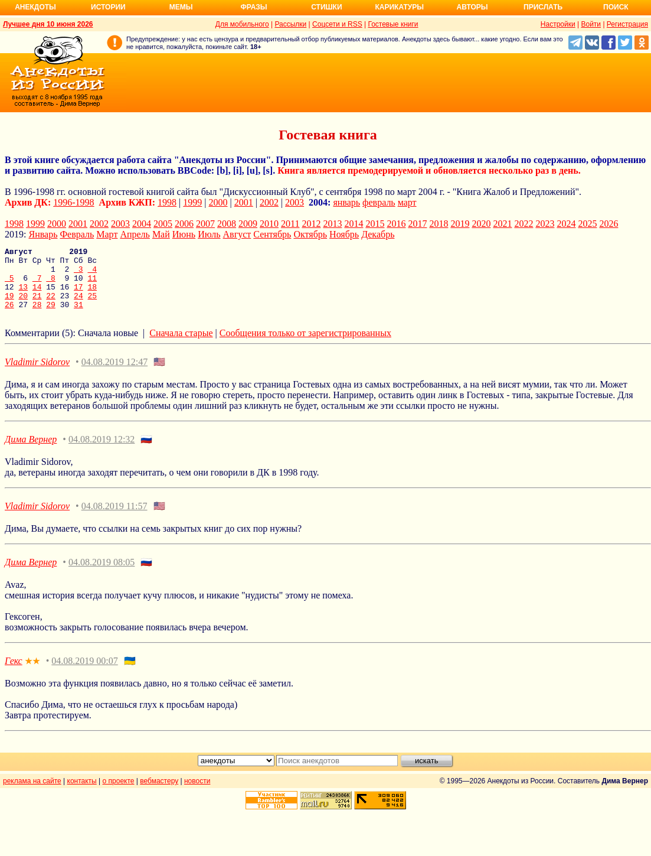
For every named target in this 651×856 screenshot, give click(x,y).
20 (23, 306)
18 (92, 295)
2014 (353, 224)
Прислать (543, 7)
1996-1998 (73, 202)
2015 (374, 224)
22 (50, 306)
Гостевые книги (393, 24)
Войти (591, 24)
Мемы (181, 7)
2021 (502, 224)
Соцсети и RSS (337, 24)
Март (106, 234)
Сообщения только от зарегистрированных (305, 345)
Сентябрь (272, 234)
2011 (290, 224)
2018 (438, 224)
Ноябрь (344, 234)
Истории (108, 7)
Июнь (183, 234)
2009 (247, 224)
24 (78, 306)
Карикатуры (399, 7)
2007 (205, 224)
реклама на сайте (32, 793)
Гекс (13, 673)
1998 (167, 202)
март (407, 202)
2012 (311, 224)
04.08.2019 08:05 (101, 574)
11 (92, 284)
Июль (209, 234)
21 (37, 306)
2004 (141, 224)
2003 (294, 202)
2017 (417, 224)
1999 (192, 202)
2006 (184, 224)
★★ (32, 673)
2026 (608, 224)
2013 (332, 224)
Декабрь (377, 234)
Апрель (135, 234)
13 (23, 295)
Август (237, 234)
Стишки (326, 7)
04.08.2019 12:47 (114, 374)
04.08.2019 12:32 (101, 452)
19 (9, 306)
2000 (218, 202)
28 (37, 316)
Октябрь (310, 234)
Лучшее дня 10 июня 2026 (48, 24)
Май (161, 234)
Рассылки (290, 24)
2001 (243, 202)
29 (50, 316)
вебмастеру (159, 793)
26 (9, 316)
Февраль (77, 234)
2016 (396, 224)
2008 (226, 224)
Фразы (253, 7)
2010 (269, 224)
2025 (587, 224)
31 (78, 316)
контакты (82, 793)
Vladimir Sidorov (37, 374)
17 (78, 295)
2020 (481, 224)
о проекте (119, 793)
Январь (42, 234)
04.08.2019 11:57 (114, 518)
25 (92, 306)
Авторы (472, 7)
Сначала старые (180, 345)
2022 (523, 224)
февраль (378, 202)
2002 (269, 202)
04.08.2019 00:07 (84, 673)
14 (37, 295)
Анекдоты (35, 7)
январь (346, 202)
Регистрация (627, 24)
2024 (566, 224)
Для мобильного (242, 24)
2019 (459, 224)
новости (197, 793)
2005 (162, 224)
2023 (544, 224)
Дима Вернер (31, 452)
